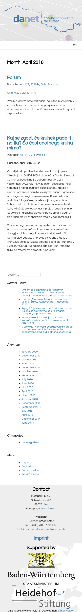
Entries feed (28, 466)
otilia (42, 154)
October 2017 (29, 359)
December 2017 (30, 355)
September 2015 (31, 407)
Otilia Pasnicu (49, 84)
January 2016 (29, 399)
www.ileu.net (48, 508)
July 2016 (27, 379)
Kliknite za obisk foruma (21, 92)
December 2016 (30, 367)
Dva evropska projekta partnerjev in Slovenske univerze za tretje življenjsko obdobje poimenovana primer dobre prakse (46, 292)
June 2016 (27, 383)
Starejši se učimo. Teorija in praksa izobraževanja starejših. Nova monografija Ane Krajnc (45, 320)
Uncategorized (30, 442)
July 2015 (27, 411)
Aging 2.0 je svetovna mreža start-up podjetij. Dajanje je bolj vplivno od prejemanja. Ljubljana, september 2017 (47, 311)
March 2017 (28, 363)
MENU (75, 45)
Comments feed (30, 470)
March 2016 (28, 395)
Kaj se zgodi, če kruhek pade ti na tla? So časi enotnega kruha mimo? (40, 143)
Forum (14, 77)
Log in (25, 462)
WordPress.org (30, 474)
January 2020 (29, 351)
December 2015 (30, 403)
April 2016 (27, 391)
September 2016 (31, 375)
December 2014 (30, 418)
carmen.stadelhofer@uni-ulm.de (45, 529)
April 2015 (27, 415)
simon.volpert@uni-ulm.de (23, 109)
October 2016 (29, 371)
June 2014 (27, 422)
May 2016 (27, 387)
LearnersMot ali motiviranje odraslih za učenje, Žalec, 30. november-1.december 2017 (45, 302)
